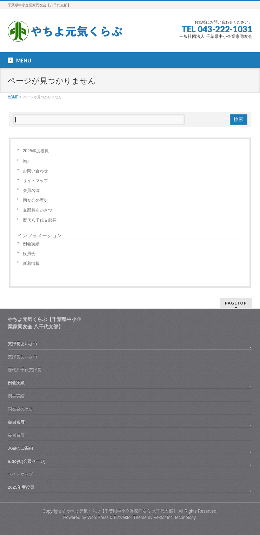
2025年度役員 (36, 150)
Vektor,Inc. (164, 517)
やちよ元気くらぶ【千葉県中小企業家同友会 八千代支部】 (122, 511)
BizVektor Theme (130, 517)
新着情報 (31, 263)
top (26, 161)
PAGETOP (236, 303)
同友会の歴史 (35, 200)
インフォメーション (40, 235)
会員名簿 (31, 190)
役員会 (29, 253)
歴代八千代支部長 (39, 220)
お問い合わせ (35, 170)
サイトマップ (35, 180)
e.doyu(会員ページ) (27, 461)
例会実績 (31, 243)
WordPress (98, 517)
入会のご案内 (20, 448)
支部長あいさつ (37, 210)
